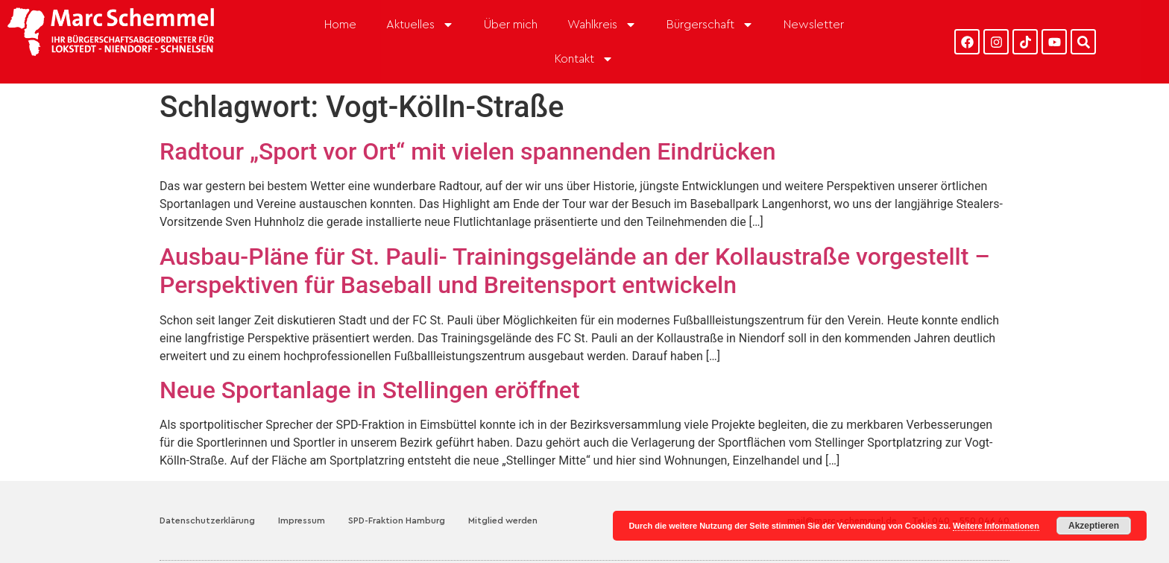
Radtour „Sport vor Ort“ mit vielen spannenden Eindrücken (467, 151)
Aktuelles (420, 24)
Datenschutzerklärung (207, 520)
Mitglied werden (503, 520)
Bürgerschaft (710, 24)
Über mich (511, 25)
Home (340, 25)
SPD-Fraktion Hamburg (396, 520)
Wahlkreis (602, 24)
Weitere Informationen (996, 525)
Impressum (301, 520)
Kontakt (584, 58)
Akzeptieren (1093, 525)
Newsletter (814, 25)
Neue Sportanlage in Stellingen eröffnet (370, 390)
